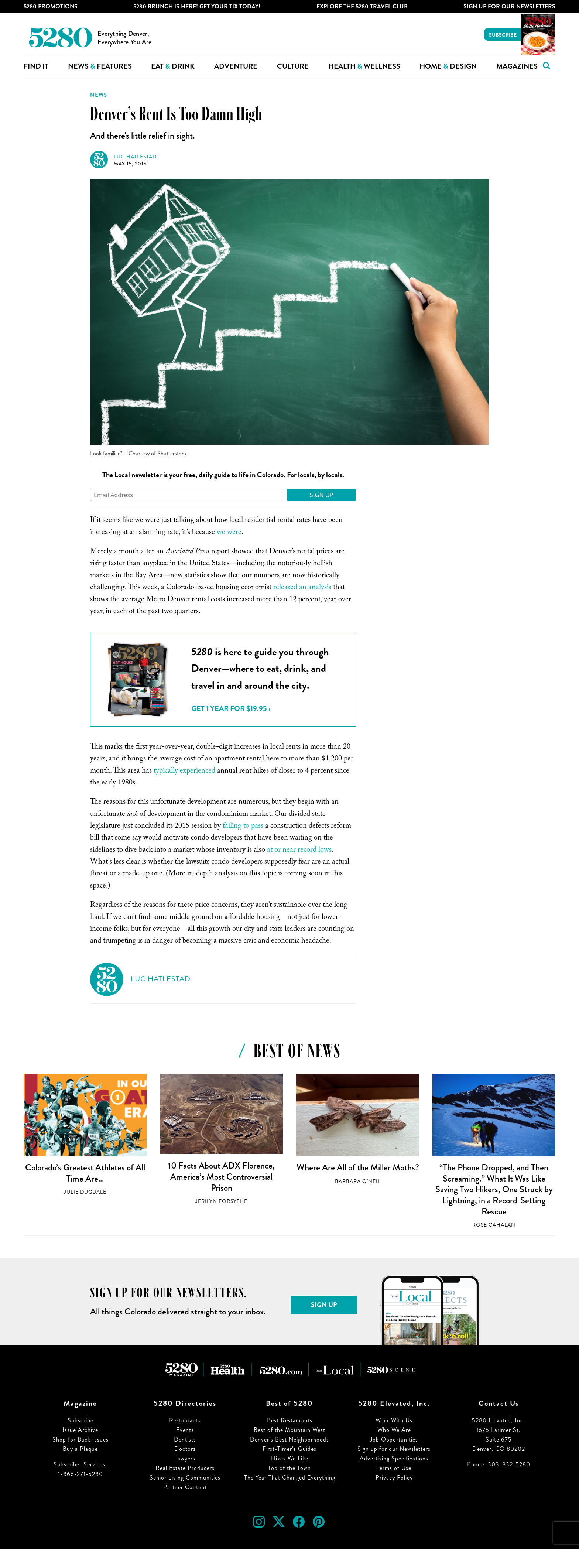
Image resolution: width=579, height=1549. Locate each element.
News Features (100, 66)
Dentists (185, 1439)
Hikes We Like (289, 1458)
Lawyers (184, 1458)
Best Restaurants (289, 1420)
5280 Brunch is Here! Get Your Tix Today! (196, 6)
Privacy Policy (394, 1477)
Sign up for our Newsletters (394, 1448)
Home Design (448, 66)
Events (185, 1430)
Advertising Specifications (394, 1458)
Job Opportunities (394, 1439)
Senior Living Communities (185, 1477)
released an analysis (302, 588)
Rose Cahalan (493, 1224)
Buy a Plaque (80, 1448)
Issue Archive (80, 1430)
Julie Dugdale (85, 1192)
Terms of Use (394, 1468)
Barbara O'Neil (358, 1181)
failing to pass (243, 826)
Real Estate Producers (185, 1468)
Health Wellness (364, 66)
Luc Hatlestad (135, 156)
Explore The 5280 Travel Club (362, 6)
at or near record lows (299, 850)
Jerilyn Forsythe (221, 1201)
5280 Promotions (51, 6)
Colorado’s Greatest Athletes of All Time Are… (85, 1173)
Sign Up (321, 495)
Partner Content (185, 1487)
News (98, 95)
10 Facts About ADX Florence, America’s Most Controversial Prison (221, 1176)
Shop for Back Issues (80, 1439)
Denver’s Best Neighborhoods (289, 1439)
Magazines (517, 66)
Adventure (235, 66)
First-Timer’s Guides (289, 1448)
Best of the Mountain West (289, 1430)
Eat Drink (173, 66)
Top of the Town (289, 1468)
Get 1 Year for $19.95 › (230, 708)
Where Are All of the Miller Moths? (358, 1167)
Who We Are (394, 1430)
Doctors (185, 1448)
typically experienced (184, 771)
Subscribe (503, 34)
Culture (293, 66)
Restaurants (185, 1420)
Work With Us (394, 1420)
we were (229, 533)
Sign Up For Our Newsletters (509, 6)
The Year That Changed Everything (289, 1477)
